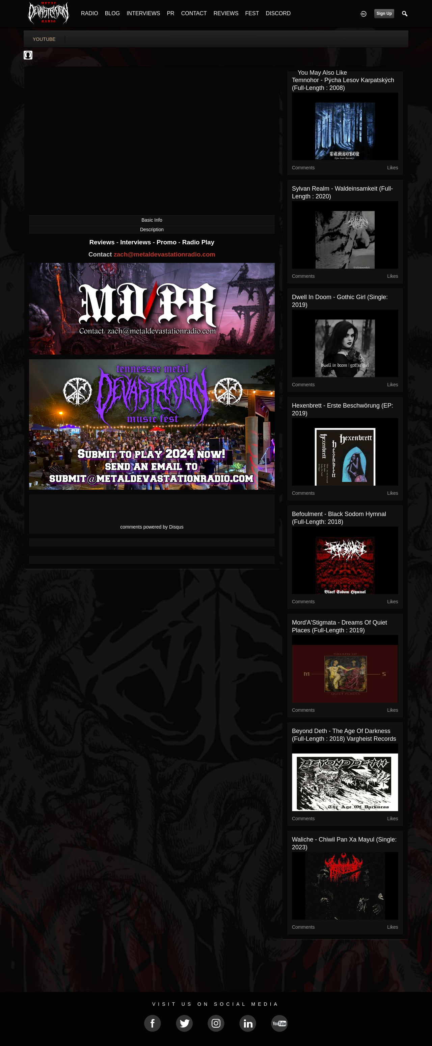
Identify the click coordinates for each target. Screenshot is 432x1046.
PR (170, 13)
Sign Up (384, 13)
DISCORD (278, 13)
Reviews (102, 242)
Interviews (136, 242)
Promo (167, 242)
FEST (252, 13)
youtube (44, 39)
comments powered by (152, 527)
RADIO (89, 13)
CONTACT (194, 13)
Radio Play (198, 242)
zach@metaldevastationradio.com (164, 254)
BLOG (112, 13)
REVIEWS (226, 13)
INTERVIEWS (143, 13)
